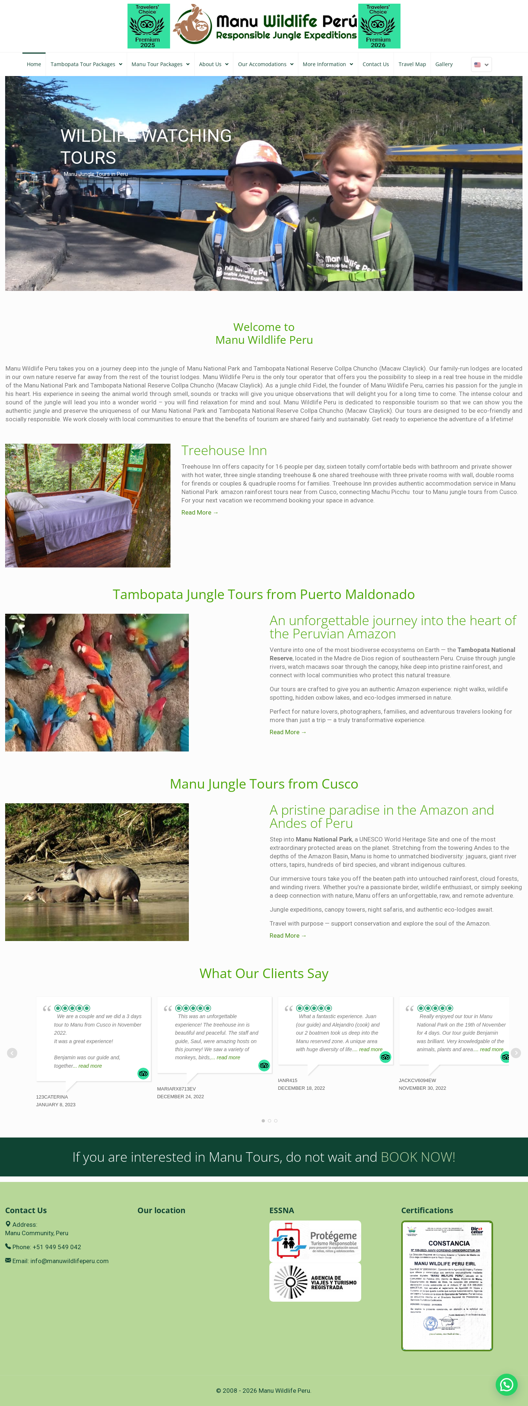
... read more (87, 1066)
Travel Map (412, 64)
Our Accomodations (266, 64)
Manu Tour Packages (161, 64)
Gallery (444, 64)
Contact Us (376, 64)
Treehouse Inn (224, 450)
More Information (328, 64)
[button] (507, 1385)
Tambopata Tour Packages (86, 64)
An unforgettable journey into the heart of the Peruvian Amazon (393, 626)
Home (34, 64)
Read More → (200, 512)
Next (516, 1053)
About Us (214, 64)
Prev (12, 1053)
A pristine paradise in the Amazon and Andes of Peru (382, 816)
